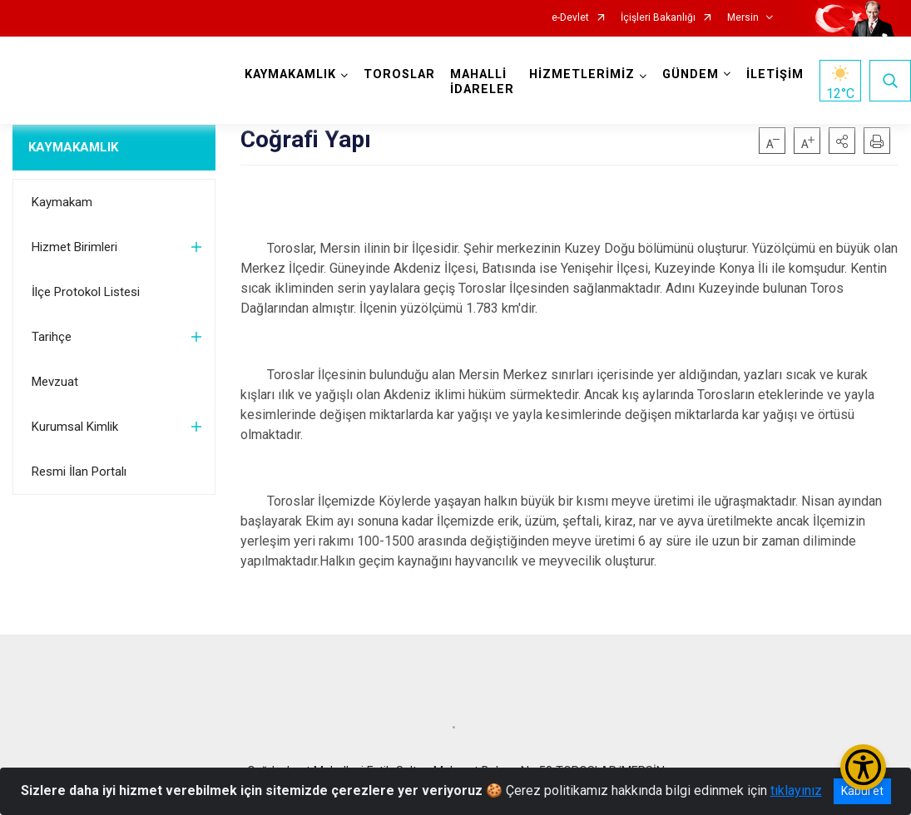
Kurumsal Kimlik (75, 426)
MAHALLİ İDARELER (482, 81)
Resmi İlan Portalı (79, 471)
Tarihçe (52, 336)
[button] (842, 140)
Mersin (743, 17)
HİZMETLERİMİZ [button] (582, 74)
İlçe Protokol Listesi (86, 291)
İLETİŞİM (775, 74)
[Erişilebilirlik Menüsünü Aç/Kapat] (863, 767)
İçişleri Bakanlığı (658, 17)
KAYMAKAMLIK (73, 147)
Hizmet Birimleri (74, 247)
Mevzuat (55, 381)
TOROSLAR (399, 74)
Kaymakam (62, 202)
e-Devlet (570, 17)
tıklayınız (796, 790)
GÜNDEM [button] (690, 74)
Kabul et (862, 791)
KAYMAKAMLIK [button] (290, 74)
